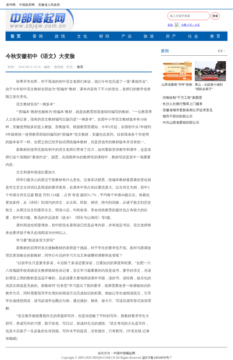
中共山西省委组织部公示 (181, 122)
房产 (172, 36)
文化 (83, 36)
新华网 (11, 4)
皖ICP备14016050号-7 (157, 357)
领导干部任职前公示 (178, 116)
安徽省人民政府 (49, 4)
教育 (216, 36)
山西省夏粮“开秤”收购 (177, 84)
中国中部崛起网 (124, 353)
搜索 (215, 16)
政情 (61, 36)
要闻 (39, 36)
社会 (194, 36)
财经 (105, 36)
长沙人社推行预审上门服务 (183, 104)
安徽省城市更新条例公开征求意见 (188, 110)
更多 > (221, 50)
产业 (127, 36)
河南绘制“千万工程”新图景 (182, 97)
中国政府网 (27, 4)
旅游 (150, 36)
